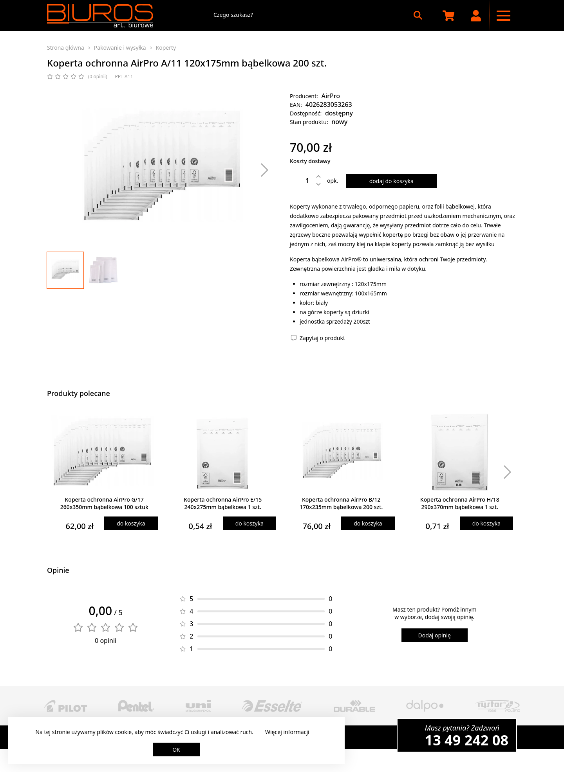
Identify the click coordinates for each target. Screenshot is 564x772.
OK (176, 749)
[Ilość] (301, 180)
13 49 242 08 (466, 740)
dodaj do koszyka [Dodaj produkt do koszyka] (391, 181)
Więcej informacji (287, 732)
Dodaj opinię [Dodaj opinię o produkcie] (434, 635)
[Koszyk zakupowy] (448, 15)
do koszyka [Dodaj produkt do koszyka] (131, 523)
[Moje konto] (476, 15)
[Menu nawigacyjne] (503, 15)
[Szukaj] (417, 15)
